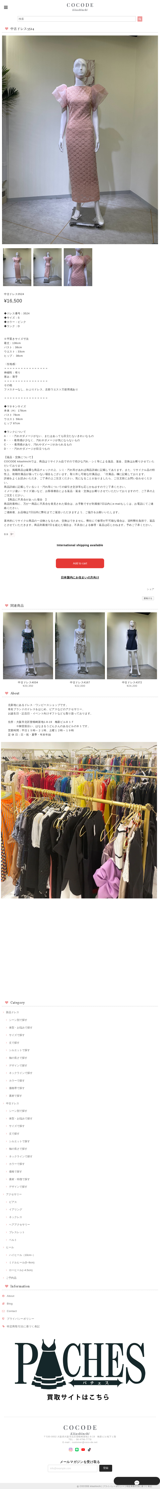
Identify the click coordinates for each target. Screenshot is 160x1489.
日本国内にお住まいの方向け (80, 576)
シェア (150, 588)
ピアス (13, 1200)
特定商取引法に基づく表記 (23, 1325)
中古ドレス (12, 1102)
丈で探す (14, 1041)
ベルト (13, 1238)
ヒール (10, 1246)
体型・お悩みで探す (21, 1026)
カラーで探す (17, 1079)
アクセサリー (14, 1193)
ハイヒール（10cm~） (22, 1254)
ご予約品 (11, 1276)
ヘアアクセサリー (19, 1223)
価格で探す (15, 1170)
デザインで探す (18, 1064)
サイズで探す (17, 1034)
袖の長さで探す (18, 1057)
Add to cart (80, 562)
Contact (12, 1310)
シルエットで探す (19, 1049)
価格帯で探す (17, 1087)
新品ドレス (12, 1011)
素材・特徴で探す (19, 1178)
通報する (148, 597)
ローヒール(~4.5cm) (21, 1269)
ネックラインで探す (21, 1072)
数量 (6, 534)
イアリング (15, 1208)
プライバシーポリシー (20, 1317)
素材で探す (15, 1094)
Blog (10, 1302)
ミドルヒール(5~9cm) (21, 1261)
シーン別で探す (18, 1019)
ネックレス (15, 1216)
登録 (105, 1467)
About (10, 1295)
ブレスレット (17, 1231)
